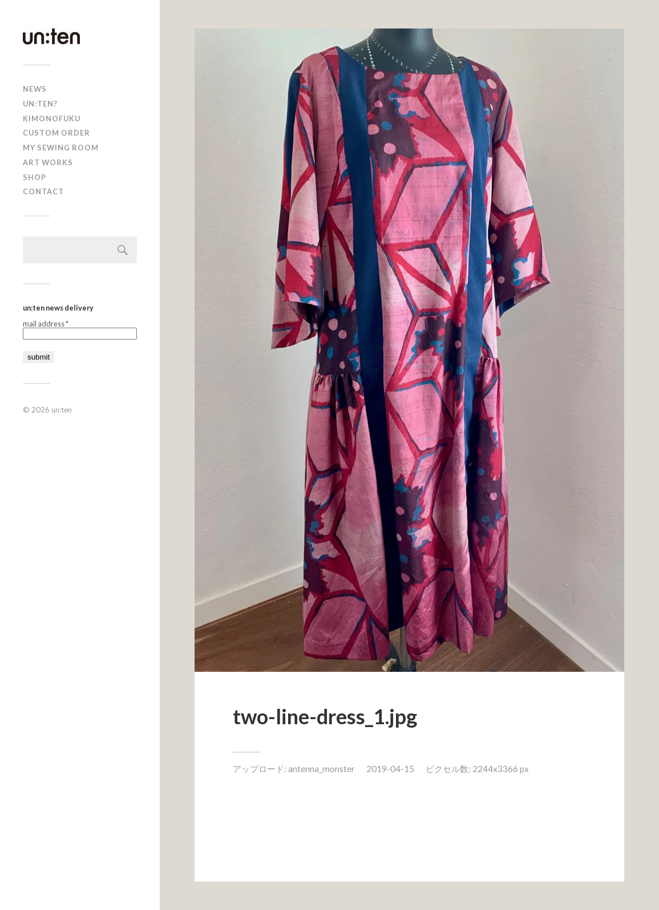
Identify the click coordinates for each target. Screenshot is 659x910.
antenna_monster (321, 769)
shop (34, 177)
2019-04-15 (390, 769)
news (35, 88)
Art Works (48, 162)
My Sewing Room (61, 147)
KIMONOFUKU (51, 118)
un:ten (61, 409)
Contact (43, 191)
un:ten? (40, 103)
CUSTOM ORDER (56, 132)
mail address (45, 324)
